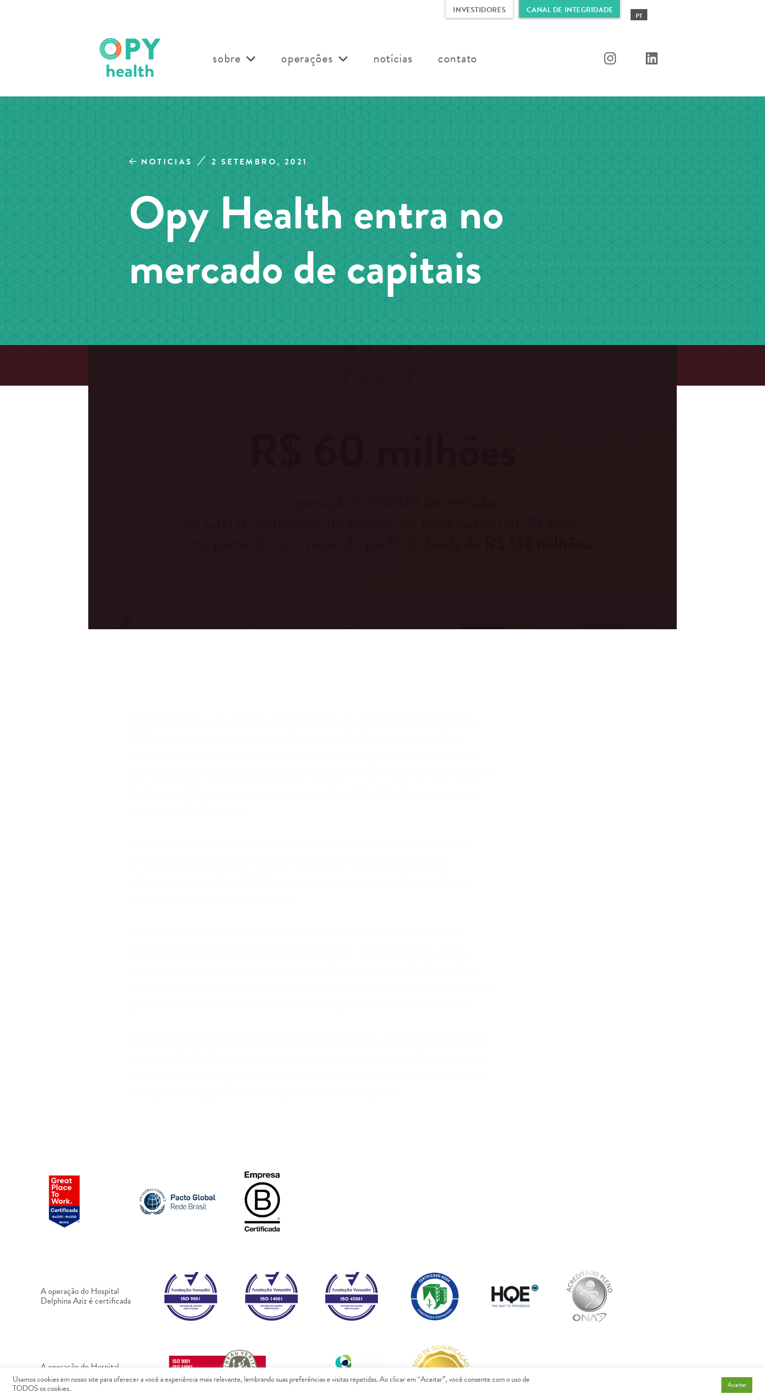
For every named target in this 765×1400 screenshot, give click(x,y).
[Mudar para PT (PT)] (639, 15)
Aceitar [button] (736, 1385)
